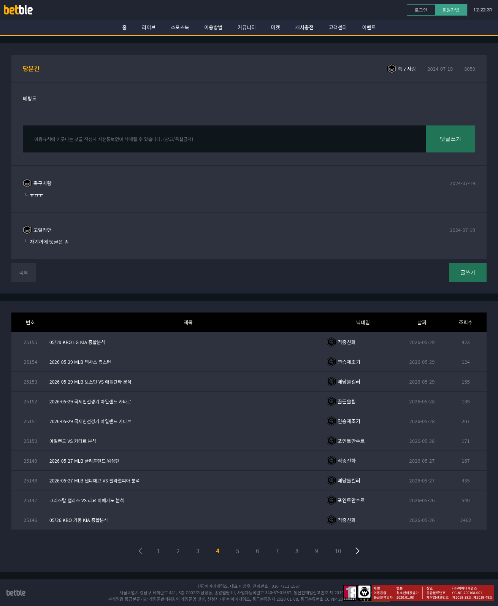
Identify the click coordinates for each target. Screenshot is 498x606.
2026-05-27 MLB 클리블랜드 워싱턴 (84, 460)
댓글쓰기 (450, 139)
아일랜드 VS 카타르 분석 (72, 441)
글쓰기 (467, 272)
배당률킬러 (349, 381)
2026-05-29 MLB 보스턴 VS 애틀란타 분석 (90, 381)
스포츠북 (180, 27)
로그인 (421, 9)
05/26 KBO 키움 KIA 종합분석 (78, 520)
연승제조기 (349, 361)
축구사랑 (407, 68)
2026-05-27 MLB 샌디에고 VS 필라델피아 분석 (94, 480)
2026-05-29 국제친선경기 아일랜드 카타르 (90, 401)
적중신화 (347, 342)
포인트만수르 (351, 440)
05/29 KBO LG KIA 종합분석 (77, 342)
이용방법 (213, 27)
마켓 (275, 27)
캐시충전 (304, 27)
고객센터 (338, 27)
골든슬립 (347, 401)
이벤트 (369, 27)
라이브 (149, 27)
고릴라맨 (42, 229)
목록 (23, 272)
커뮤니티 (247, 27)
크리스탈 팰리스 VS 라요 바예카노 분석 (86, 500)
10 (338, 551)
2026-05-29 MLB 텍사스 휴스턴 (80, 362)
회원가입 (450, 9)
